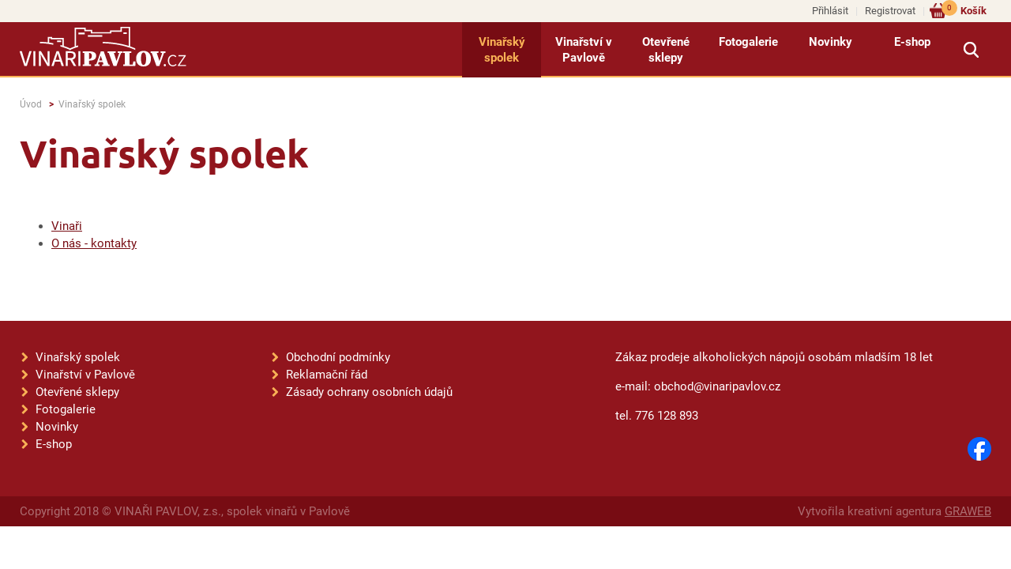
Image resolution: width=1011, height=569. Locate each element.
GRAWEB (968, 511)
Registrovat (890, 11)
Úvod (31, 104)
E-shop (912, 42)
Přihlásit (830, 11)
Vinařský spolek (502, 50)
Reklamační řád (326, 374)
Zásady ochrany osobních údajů (369, 392)
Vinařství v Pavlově (583, 50)
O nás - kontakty (94, 243)
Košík (964, 10)
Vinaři (66, 226)
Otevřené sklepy (666, 50)
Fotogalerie (748, 42)
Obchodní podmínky (338, 357)
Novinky (830, 42)
